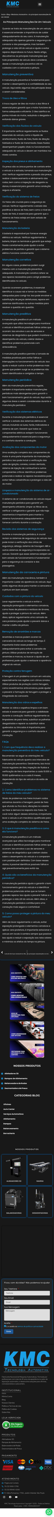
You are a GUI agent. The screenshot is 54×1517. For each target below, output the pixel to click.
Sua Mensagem (12, 1307)
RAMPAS (39, 1181)
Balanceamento (10, 1128)
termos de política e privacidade (30, 1326)
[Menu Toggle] (40, 4)
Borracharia (9, 1133)
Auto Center (9, 1109)
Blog (8, 14)
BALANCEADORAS (14, 1213)
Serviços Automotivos (13, 1114)
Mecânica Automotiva (19, 14)
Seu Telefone (11, 1289)
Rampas (7, 1123)
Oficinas (7, 1104)
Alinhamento (9, 1119)
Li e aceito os (24, 1326)
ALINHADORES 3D (14, 1181)
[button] (49, 1511)
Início (3, 14)
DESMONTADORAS (40, 1213)
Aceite (7, 1323)
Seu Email (9, 1298)
